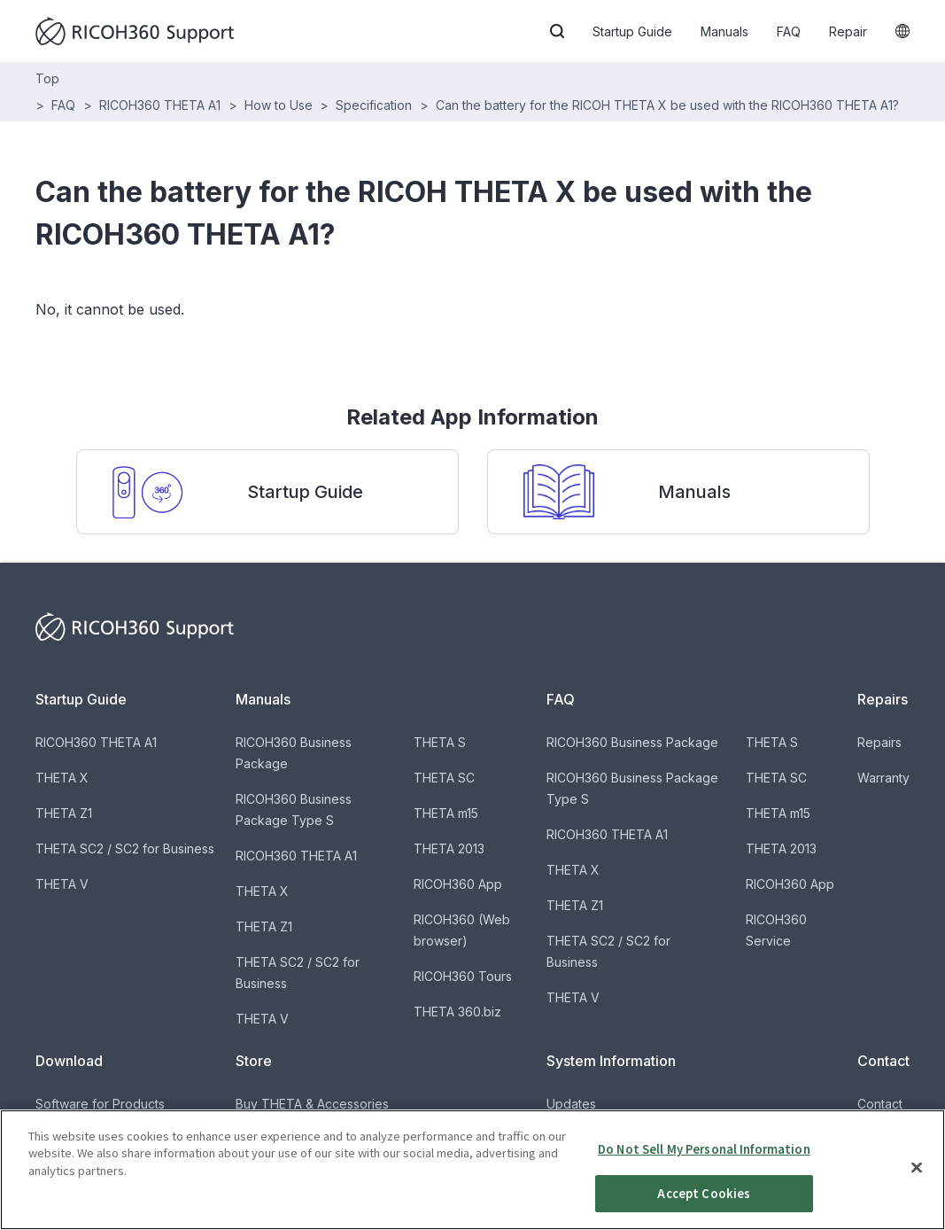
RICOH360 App (458, 883)
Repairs (879, 742)
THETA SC (444, 777)
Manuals (724, 31)
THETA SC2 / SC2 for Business (124, 848)
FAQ (789, 31)
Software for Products (100, 1103)
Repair (848, 31)
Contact (879, 1103)
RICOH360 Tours (463, 976)
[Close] (916, 1182)
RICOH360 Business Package (632, 742)
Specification (374, 105)
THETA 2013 (449, 848)
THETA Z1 (63, 813)
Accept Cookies (703, 1208)
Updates (571, 1103)
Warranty (883, 777)
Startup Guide (632, 31)
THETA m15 (446, 813)
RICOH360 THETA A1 (160, 105)
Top (47, 78)
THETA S (440, 742)
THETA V (62, 883)
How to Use (278, 105)
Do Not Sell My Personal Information (704, 1164)
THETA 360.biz (457, 1011)
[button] (557, 31)
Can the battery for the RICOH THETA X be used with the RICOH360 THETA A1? (667, 105)
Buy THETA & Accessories (312, 1103)
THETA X (62, 777)
